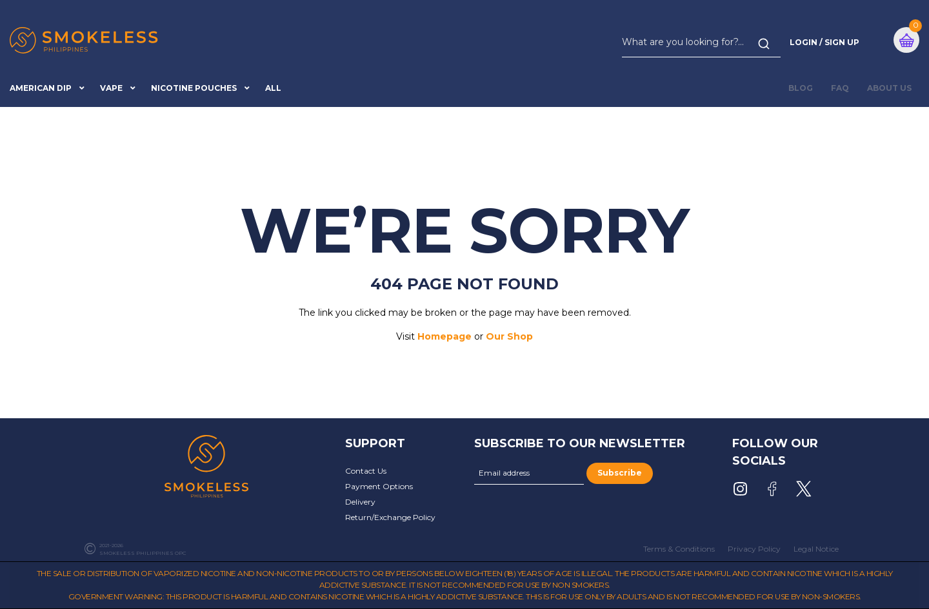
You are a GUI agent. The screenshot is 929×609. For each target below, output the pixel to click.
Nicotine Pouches (194, 88)
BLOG (800, 88)
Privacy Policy (754, 549)
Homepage (444, 336)
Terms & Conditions (679, 549)
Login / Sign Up (824, 42)
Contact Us (365, 471)
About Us (889, 88)
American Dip (41, 88)
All (273, 88)
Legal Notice (816, 549)
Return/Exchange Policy (390, 517)
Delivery (360, 502)
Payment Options (379, 486)
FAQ (840, 88)
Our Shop (509, 336)
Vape (111, 88)
